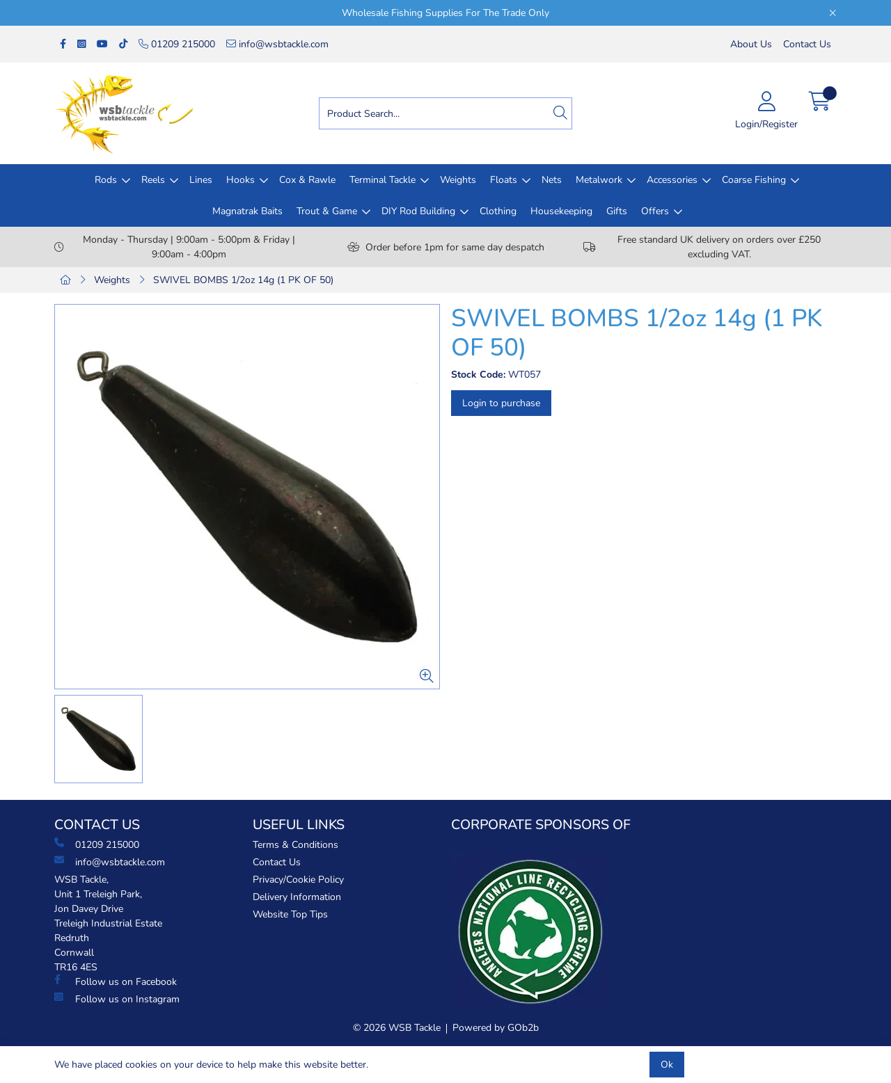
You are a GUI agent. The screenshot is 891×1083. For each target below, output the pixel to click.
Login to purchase (501, 403)
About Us (751, 44)
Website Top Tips (290, 914)
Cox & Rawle (307, 179)
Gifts (616, 211)
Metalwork (599, 179)
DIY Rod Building (418, 211)
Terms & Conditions (295, 844)
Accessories (672, 179)
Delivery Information (297, 897)
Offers (655, 211)
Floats (503, 179)
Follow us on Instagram (117, 999)
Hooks (240, 179)
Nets (552, 179)
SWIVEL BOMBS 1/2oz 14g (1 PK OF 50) (243, 280)
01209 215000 (177, 44)
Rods (106, 179)
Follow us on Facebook (115, 981)
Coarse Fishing (754, 179)
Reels (153, 179)
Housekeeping (561, 211)
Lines (200, 179)
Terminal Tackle (382, 179)
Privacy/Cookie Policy (298, 879)
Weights (458, 179)
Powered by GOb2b (495, 1027)
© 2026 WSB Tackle (397, 1027)
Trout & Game (327, 211)
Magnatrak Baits (247, 211)
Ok (667, 1064)
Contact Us (807, 44)
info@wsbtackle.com (277, 44)
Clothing (498, 211)
